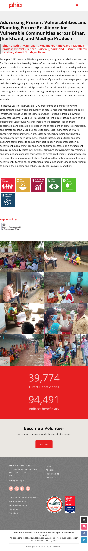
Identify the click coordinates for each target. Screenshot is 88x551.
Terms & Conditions (18, 505)
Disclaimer (14, 509)
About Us (50, 470)
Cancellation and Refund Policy (23, 497)
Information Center (18, 501)
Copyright (13, 513)
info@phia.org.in (16, 480)
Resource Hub (52, 473)
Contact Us (51, 477)
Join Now (44, 444)
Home (48, 466)
